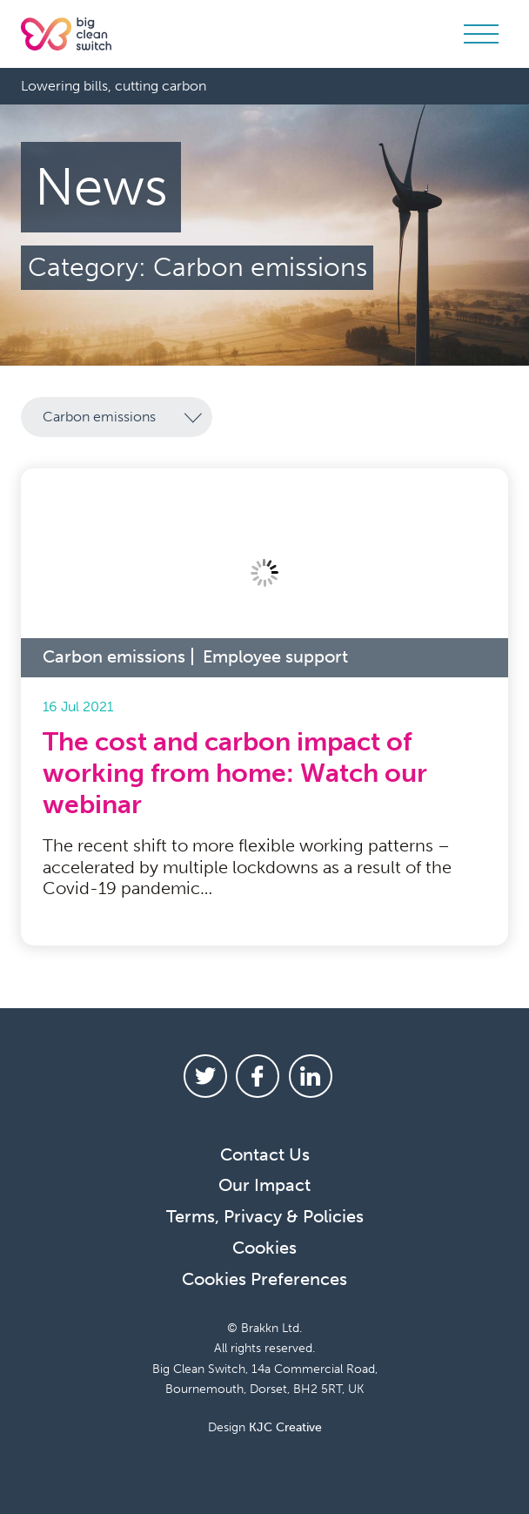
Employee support (275, 655)
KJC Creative (285, 1426)
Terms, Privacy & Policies (265, 1215)
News (101, 187)
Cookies (264, 1246)
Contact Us (265, 1153)
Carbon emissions (114, 655)
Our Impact (264, 1184)
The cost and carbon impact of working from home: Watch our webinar (235, 772)
